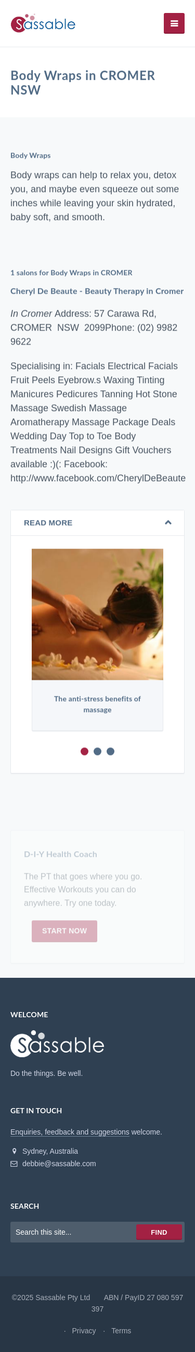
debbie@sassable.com (53, 1163)
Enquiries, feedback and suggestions (69, 1132)
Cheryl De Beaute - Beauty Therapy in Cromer (97, 291)
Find (159, 1232)
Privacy (84, 1331)
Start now (64, 932)
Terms (121, 1331)
